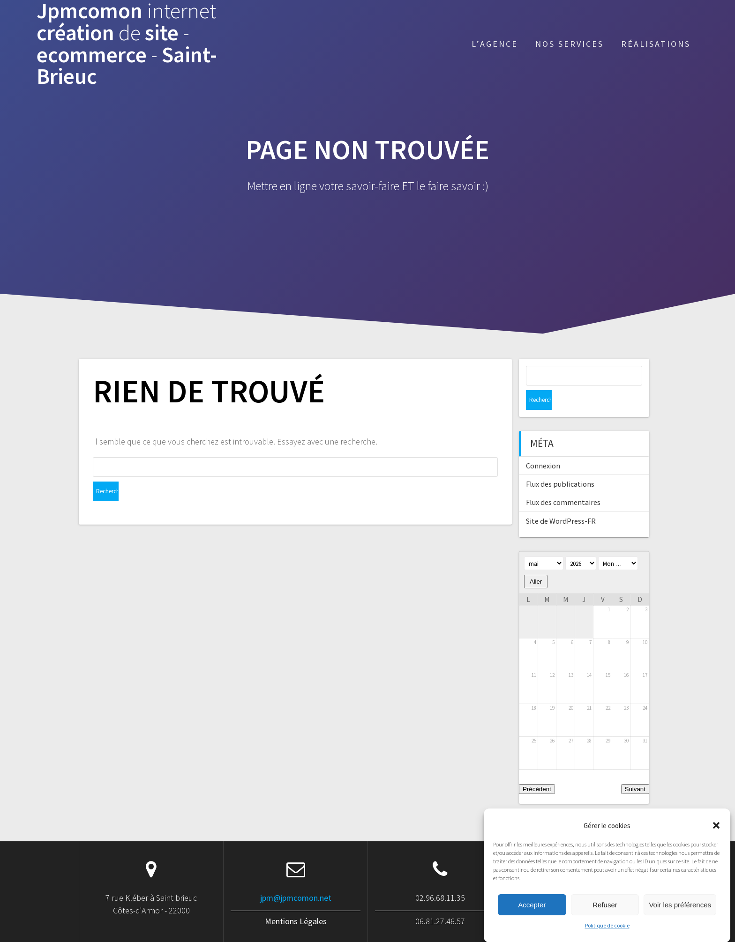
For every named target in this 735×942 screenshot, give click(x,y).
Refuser (604, 916)
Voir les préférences (680, 916)
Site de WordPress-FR (561, 501)
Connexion (543, 446)
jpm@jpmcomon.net (295, 878)
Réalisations (655, 43)
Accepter (532, 916)
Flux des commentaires (563, 482)
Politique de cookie (607, 936)
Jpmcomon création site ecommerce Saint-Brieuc (127, 44)
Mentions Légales (296, 901)
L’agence (495, 43)
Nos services (569, 43)
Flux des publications (560, 464)
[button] (716, 836)
